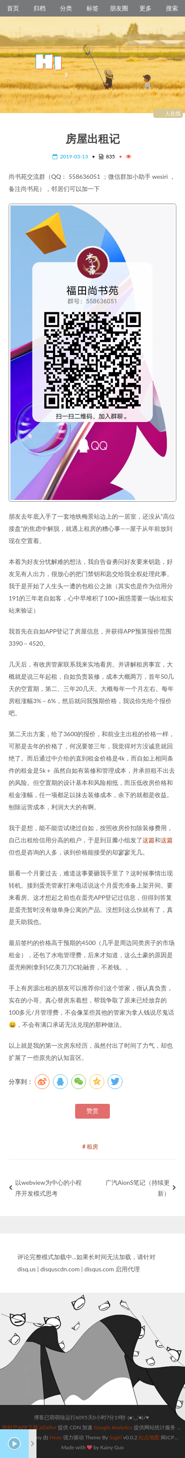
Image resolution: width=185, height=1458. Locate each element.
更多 (145, 8)
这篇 (148, 840)
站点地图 (149, 1437)
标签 (92, 8)
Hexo (56, 1437)
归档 (39, 8)
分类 (66, 8)
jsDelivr (48, 1427)
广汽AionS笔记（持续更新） (141, 1188)
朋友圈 (119, 8)
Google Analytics (113, 1427)
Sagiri (115, 1437)
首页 (13, 8)
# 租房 (91, 1146)
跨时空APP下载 (20, 1427)
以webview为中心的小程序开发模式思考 (45, 1188)
